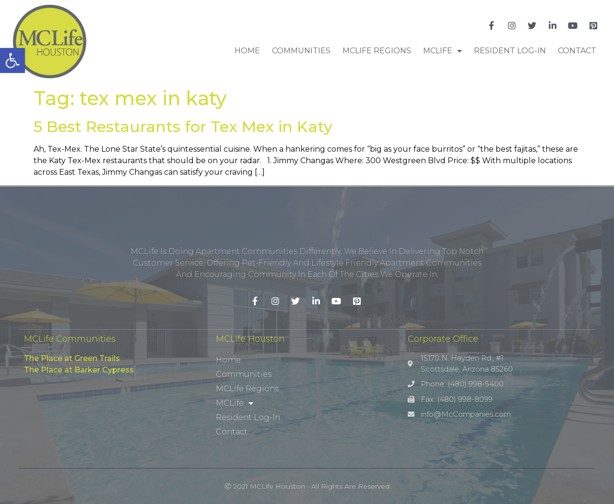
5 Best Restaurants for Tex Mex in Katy (183, 126)
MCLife (442, 51)
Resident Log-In (510, 50)
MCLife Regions (376, 50)
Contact (577, 50)
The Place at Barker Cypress (79, 369)
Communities (301, 50)
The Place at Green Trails (72, 358)
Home (247, 50)
